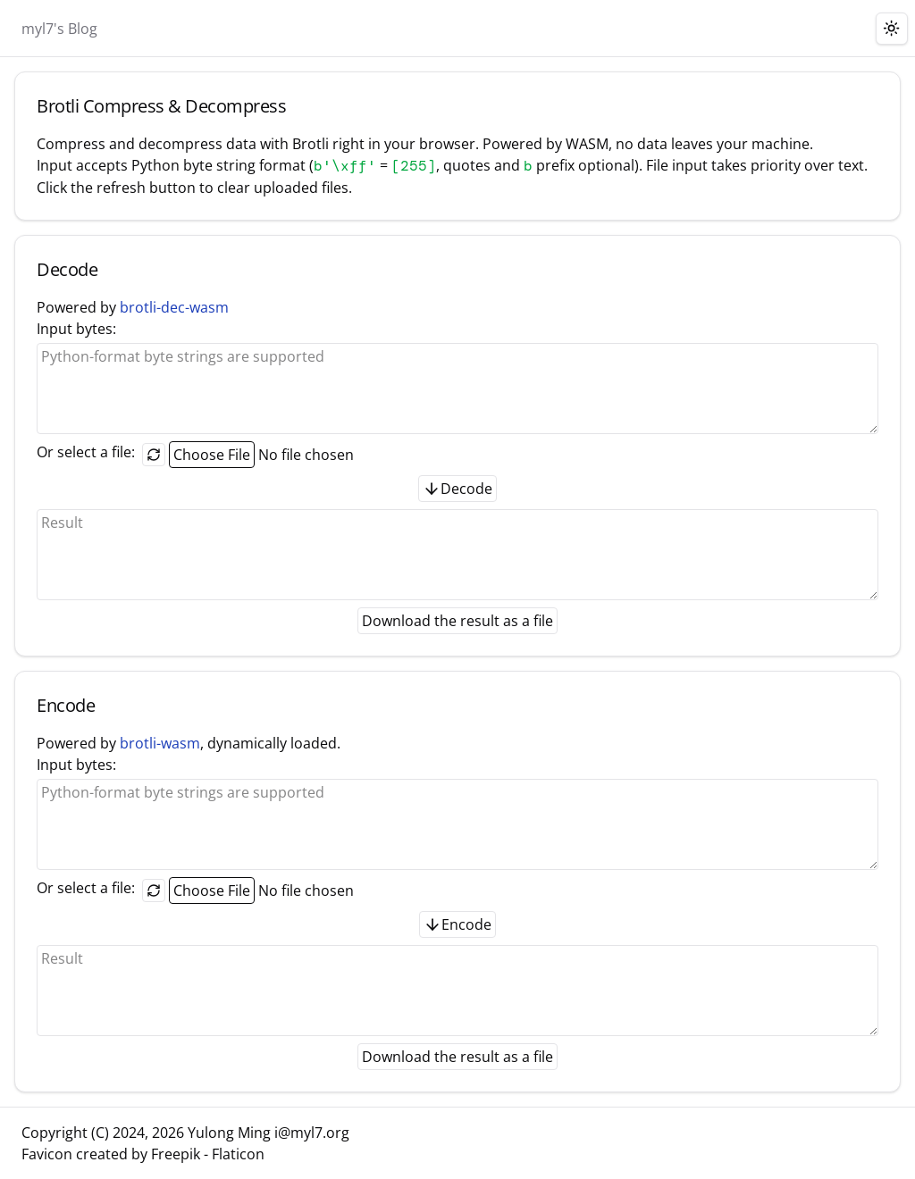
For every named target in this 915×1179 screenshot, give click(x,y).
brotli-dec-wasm (174, 307)
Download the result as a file (457, 621)
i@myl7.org (311, 1132)
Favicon (46, 1154)
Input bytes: (457, 376)
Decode (457, 488)
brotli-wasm (160, 743)
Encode (457, 924)
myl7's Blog (59, 28)
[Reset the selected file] (153, 454)
